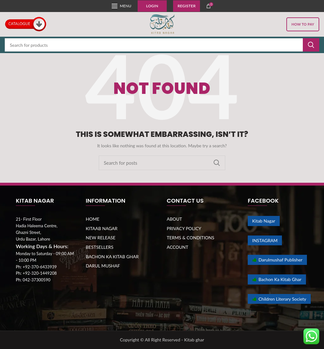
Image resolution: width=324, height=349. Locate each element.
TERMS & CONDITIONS (190, 237)
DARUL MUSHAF (103, 265)
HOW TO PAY (302, 24)
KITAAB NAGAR (101, 228)
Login (152, 5)
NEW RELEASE (100, 237)
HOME (92, 219)
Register (187, 5)
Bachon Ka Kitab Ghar (277, 279)
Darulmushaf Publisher (277, 259)
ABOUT (174, 219)
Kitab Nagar (263, 220)
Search (311, 45)
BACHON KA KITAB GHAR (112, 256)
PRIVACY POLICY (184, 228)
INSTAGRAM (264, 240)
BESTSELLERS (99, 247)
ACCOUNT (177, 247)
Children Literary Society (279, 299)
